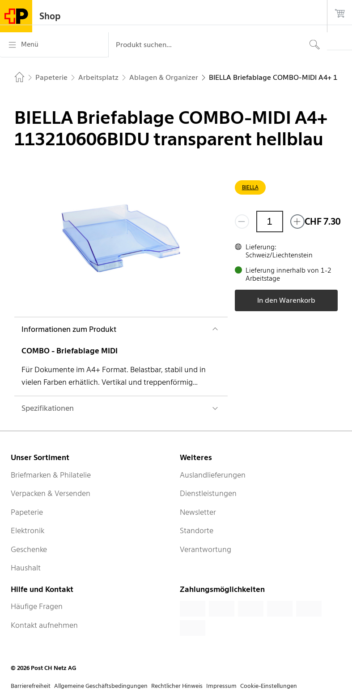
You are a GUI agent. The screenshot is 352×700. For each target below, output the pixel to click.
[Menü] (54, 44)
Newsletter (198, 512)
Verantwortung (205, 549)
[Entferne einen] (242, 221)
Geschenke (29, 549)
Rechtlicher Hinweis (177, 686)
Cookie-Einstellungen (268, 686)
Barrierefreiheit (31, 686)
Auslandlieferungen (213, 474)
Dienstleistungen (208, 493)
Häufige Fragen (37, 606)
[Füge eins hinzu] (297, 221)
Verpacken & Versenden (50, 493)
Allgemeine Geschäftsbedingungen (101, 686)
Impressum (221, 686)
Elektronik (27, 530)
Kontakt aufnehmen (44, 625)
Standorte (196, 530)
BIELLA (250, 187)
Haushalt (26, 567)
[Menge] (269, 221)
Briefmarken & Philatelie (51, 474)
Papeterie (27, 512)
